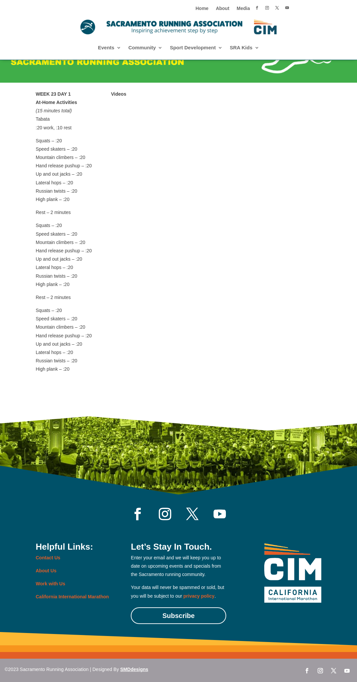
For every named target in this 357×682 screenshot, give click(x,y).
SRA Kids (241, 47)
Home (202, 8)
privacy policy (199, 596)
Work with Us (50, 583)
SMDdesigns (134, 669)
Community (142, 47)
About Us (46, 570)
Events (106, 47)
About (222, 8)
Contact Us (48, 557)
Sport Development (193, 47)
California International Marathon (72, 596)
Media (243, 8)
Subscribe (178, 615)
